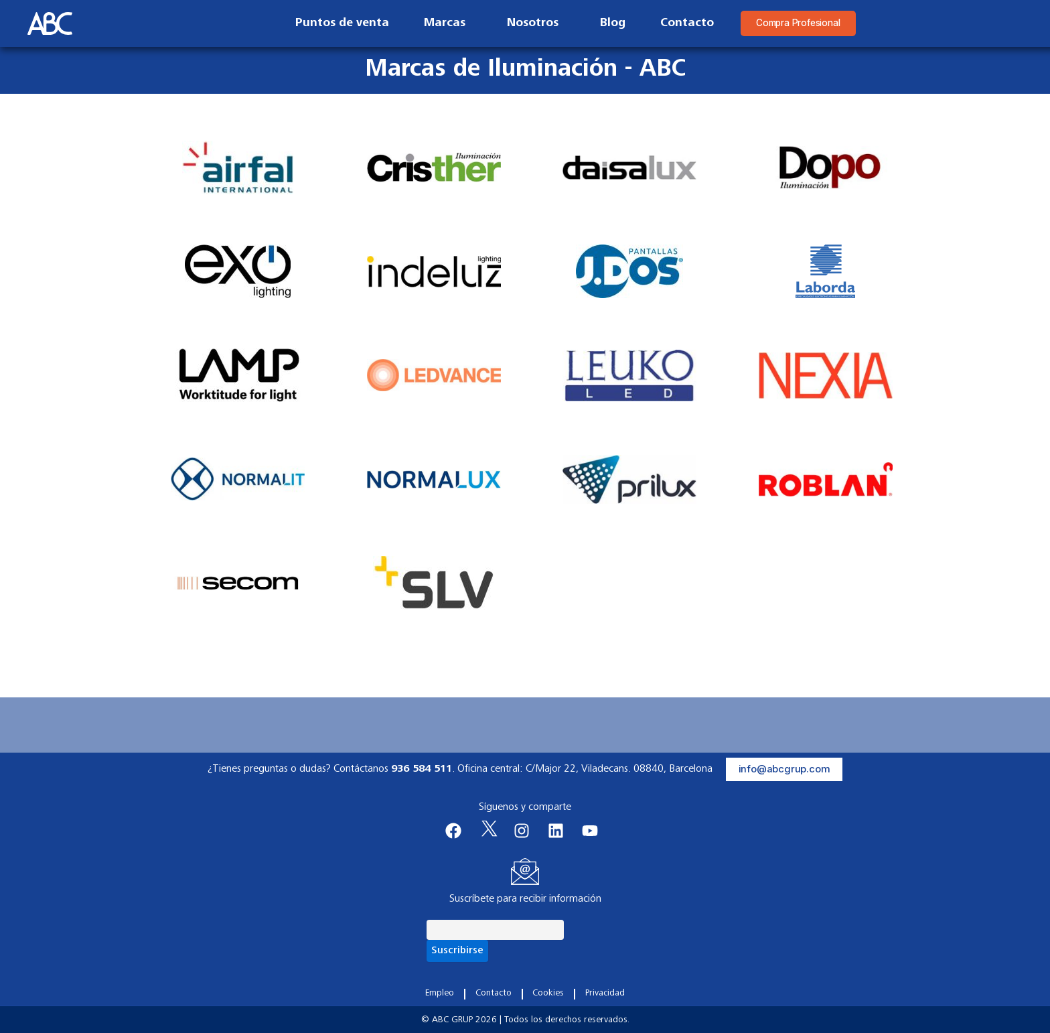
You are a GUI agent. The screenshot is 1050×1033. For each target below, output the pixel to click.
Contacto (675, 23)
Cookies (548, 993)
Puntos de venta (330, 23)
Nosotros (524, 23)
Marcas (436, 23)
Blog (600, 23)
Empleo (440, 993)
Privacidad (604, 993)
